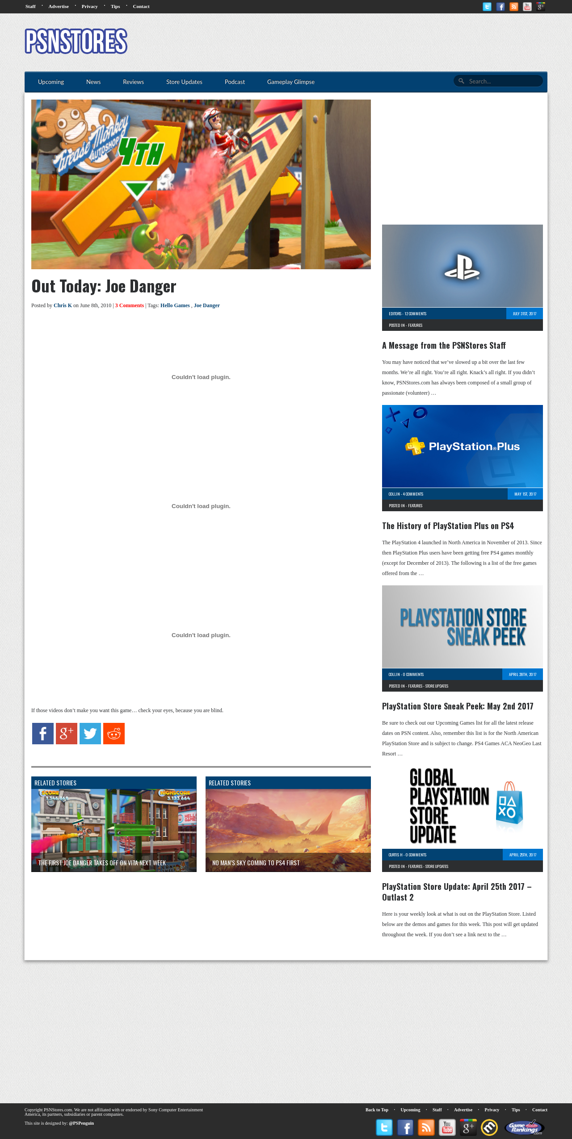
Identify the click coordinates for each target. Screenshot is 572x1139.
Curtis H (396, 854)
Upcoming (411, 1109)
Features (415, 325)
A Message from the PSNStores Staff (444, 345)
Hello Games (175, 305)
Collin (394, 494)
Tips (115, 6)
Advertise (59, 6)
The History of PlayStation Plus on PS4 (448, 525)
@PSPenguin (81, 1123)
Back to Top (377, 1109)
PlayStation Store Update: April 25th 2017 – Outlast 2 (457, 891)
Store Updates (436, 686)
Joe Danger (207, 305)
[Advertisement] (384, 42)
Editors (395, 313)
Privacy (90, 6)
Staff (30, 6)
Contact (141, 6)
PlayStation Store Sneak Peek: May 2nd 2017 (458, 706)
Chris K (63, 305)
